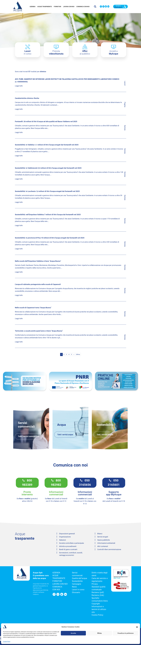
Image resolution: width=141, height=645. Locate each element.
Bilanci (99, 534)
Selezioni (62, 540)
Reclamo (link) (98, 595)
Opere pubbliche (103, 540)
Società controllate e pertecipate (71, 543)
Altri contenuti (102, 546)
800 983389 (27, 483)
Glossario (76, 592)
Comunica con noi (82, 6)
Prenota (56, 52)
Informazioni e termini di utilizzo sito (99, 609)
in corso (27, 52)
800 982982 (56, 483)
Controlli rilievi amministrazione (109, 549)
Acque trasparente (44, 6)
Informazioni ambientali (106, 543)
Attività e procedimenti (67, 546)
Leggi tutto (19, 86)
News (74, 587)
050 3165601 (114, 483)
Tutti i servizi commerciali (28, 436)
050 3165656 (85, 483)
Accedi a (113, 52)
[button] (135, 639)
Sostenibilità (77, 581)
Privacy (95, 584)
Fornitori (57, 6)
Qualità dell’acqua (79, 578)
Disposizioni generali (67, 534)
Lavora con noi (68, 6)
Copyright (96, 604)
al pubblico (85, 52)
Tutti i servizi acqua (65, 434)
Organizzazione (65, 537)
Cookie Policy (97, 615)
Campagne (76, 584)
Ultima (78, 354)
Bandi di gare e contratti (68, 549)
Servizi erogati (102, 537)
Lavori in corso (78, 589)
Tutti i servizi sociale (105, 434)
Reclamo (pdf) (98, 592)
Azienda (32, 6)
